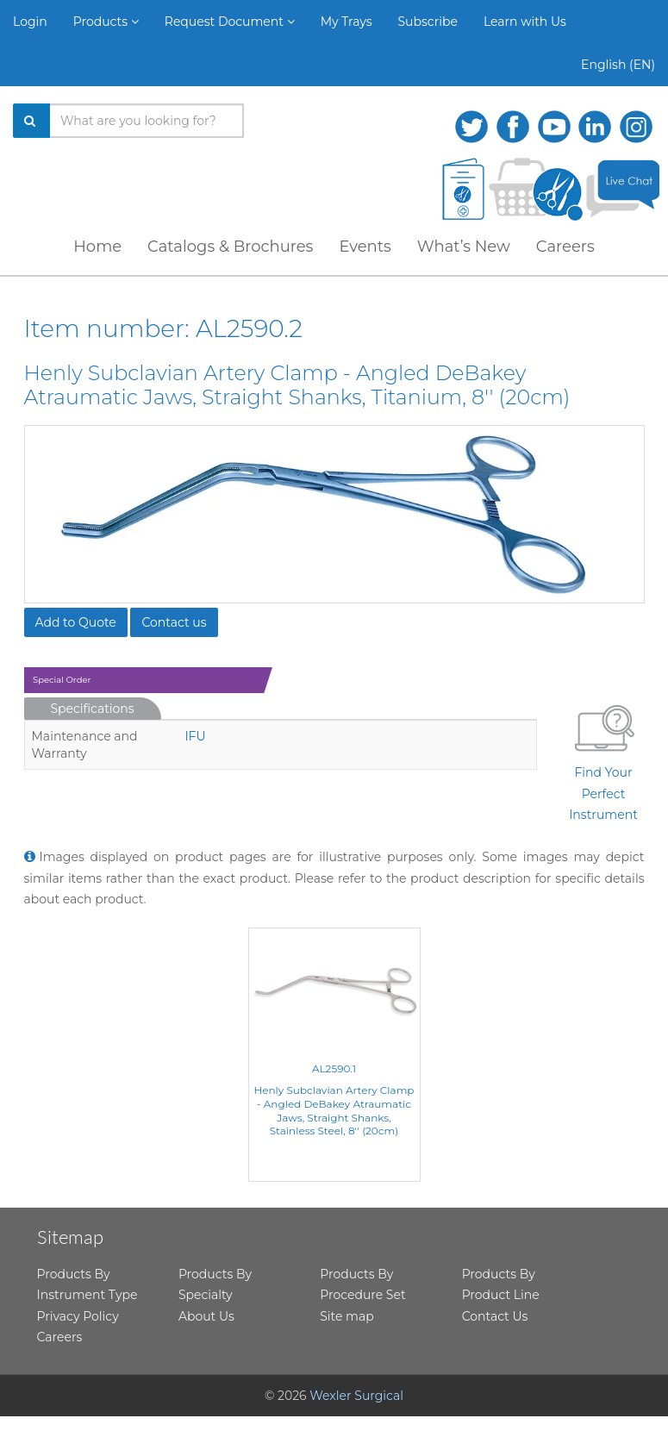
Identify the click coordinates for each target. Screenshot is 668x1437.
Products (106, 21)
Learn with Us (525, 21)
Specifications (92, 708)
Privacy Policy (78, 1316)
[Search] (32, 120)
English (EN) (618, 64)
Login (30, 21)
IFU (194, 736)
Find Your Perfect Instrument (603, 759)
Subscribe (428, 21)
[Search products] (147, 120)
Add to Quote (75, 622)
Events (364, 246)
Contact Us (495, 1316)
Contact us (173, 622)
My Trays (346, 21)
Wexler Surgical (356, 1395)
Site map (346, 1316)
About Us (206, 1316)
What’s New (463, 246)
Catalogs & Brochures (230, 246)
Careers (565, 246)
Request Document (230, 21)
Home (97, 246)
